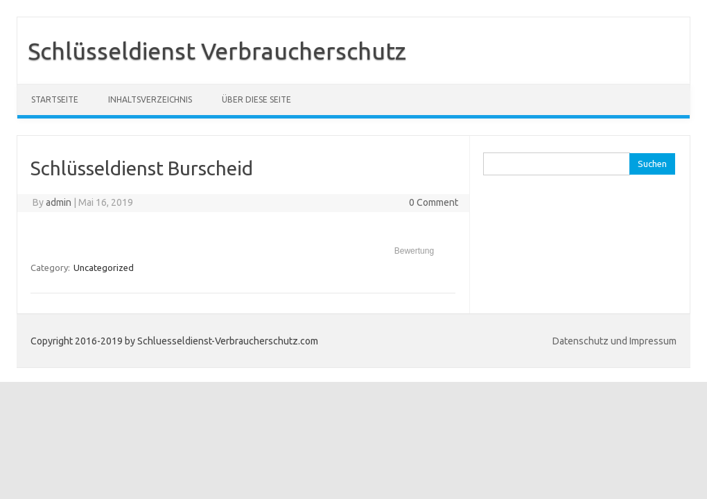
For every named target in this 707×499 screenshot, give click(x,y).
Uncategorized (103, 267)
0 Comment (433, 202)
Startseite (54, 99)
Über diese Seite (256, 99)
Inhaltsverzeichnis (150, 99)
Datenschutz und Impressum (614, 341)
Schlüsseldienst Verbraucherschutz (217, 50)
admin (58, 202)
